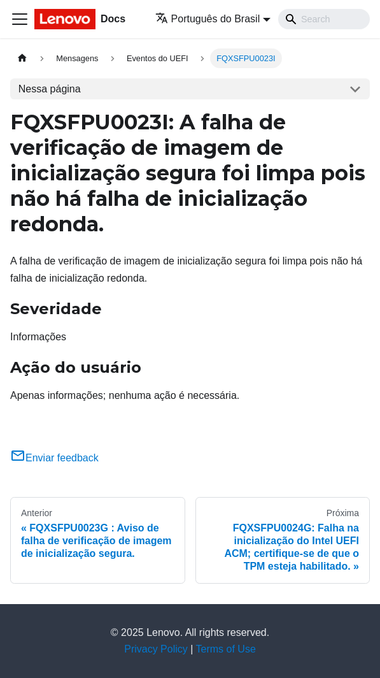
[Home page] (22, 58)
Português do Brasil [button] (207, 18)
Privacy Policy (156, 649)
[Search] (324, 19)
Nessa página (49, 88)
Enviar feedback (54, 457)
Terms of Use (226, 649)
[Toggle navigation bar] (19, 19)
